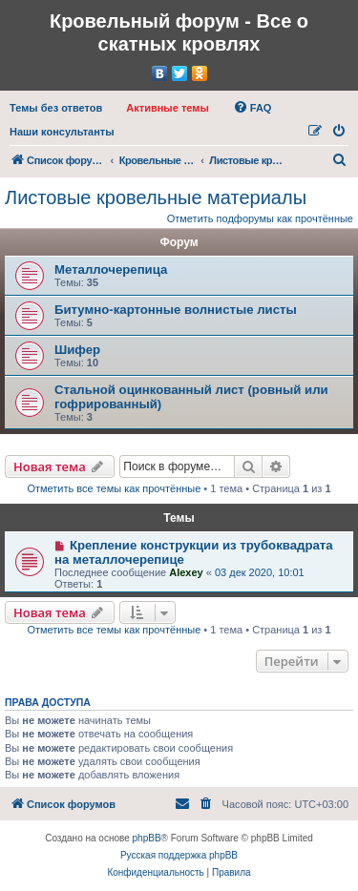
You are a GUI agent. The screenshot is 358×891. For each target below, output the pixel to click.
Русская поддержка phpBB (179, 855)
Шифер (77, 349)
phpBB (147, 838)
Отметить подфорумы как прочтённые (260, 218)
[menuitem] (56, 107)
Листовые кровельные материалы (155, 197)
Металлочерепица (110, 269)
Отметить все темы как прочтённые (113, 488)
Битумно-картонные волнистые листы (175, 309)
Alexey (185, 572)
